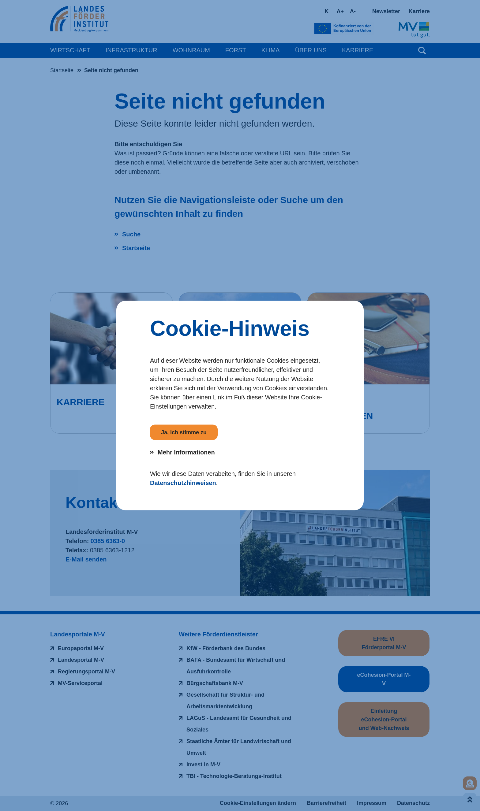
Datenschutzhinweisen (183, 483)
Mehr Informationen (186, 452)
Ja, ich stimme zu (184, 432)
